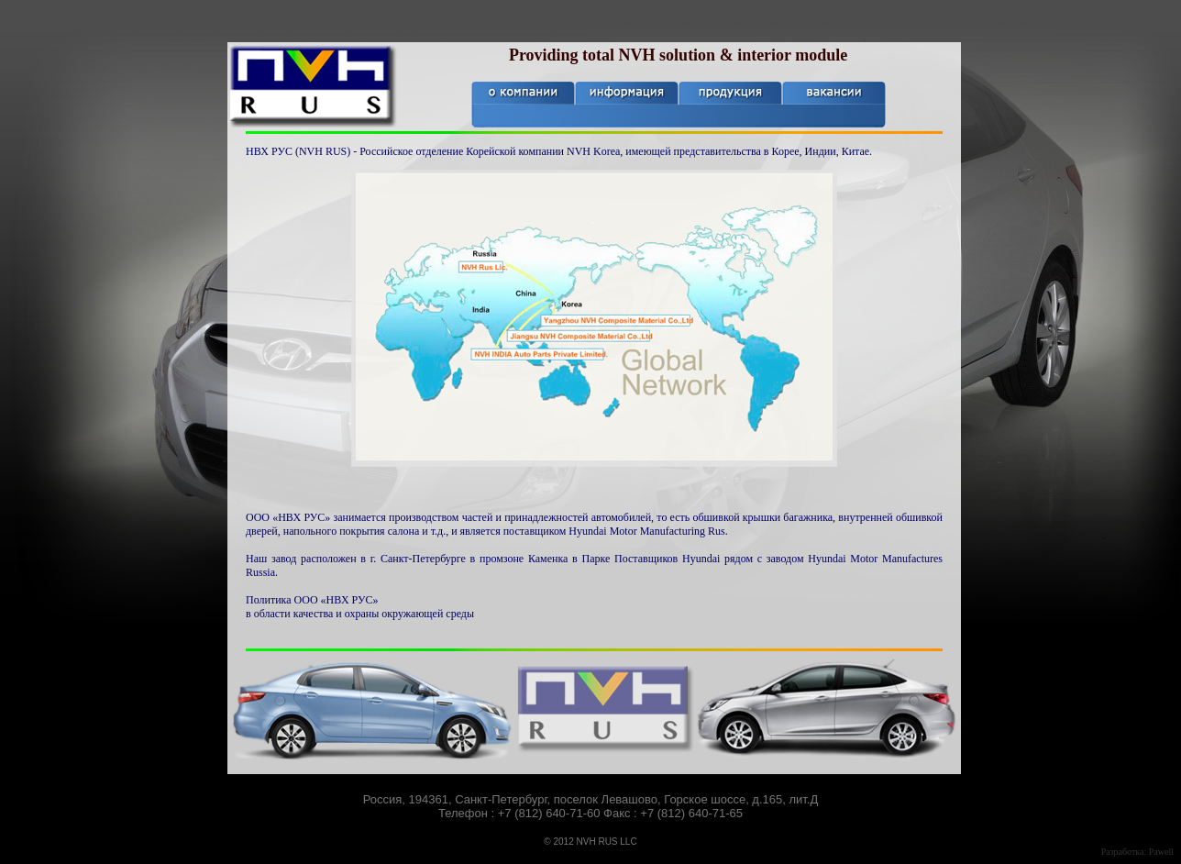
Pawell (1161, 852)
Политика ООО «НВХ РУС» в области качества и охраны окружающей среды (360, 606)
